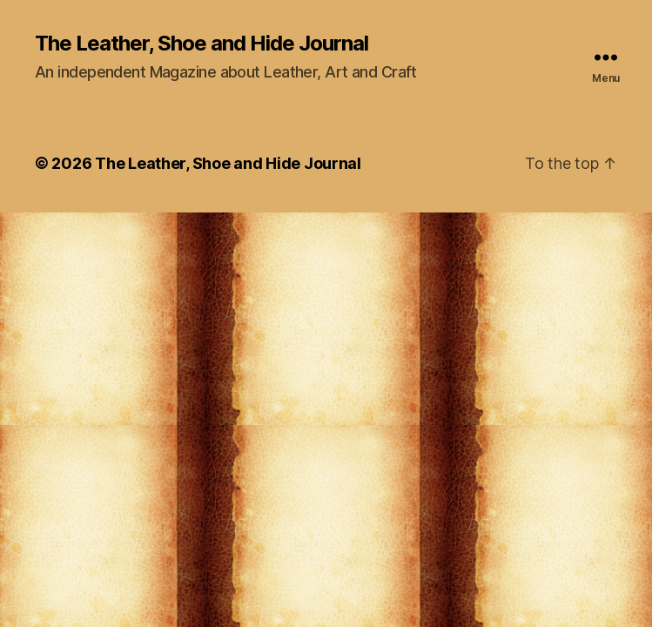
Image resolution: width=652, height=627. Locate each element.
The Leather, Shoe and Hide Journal (201, 43)
